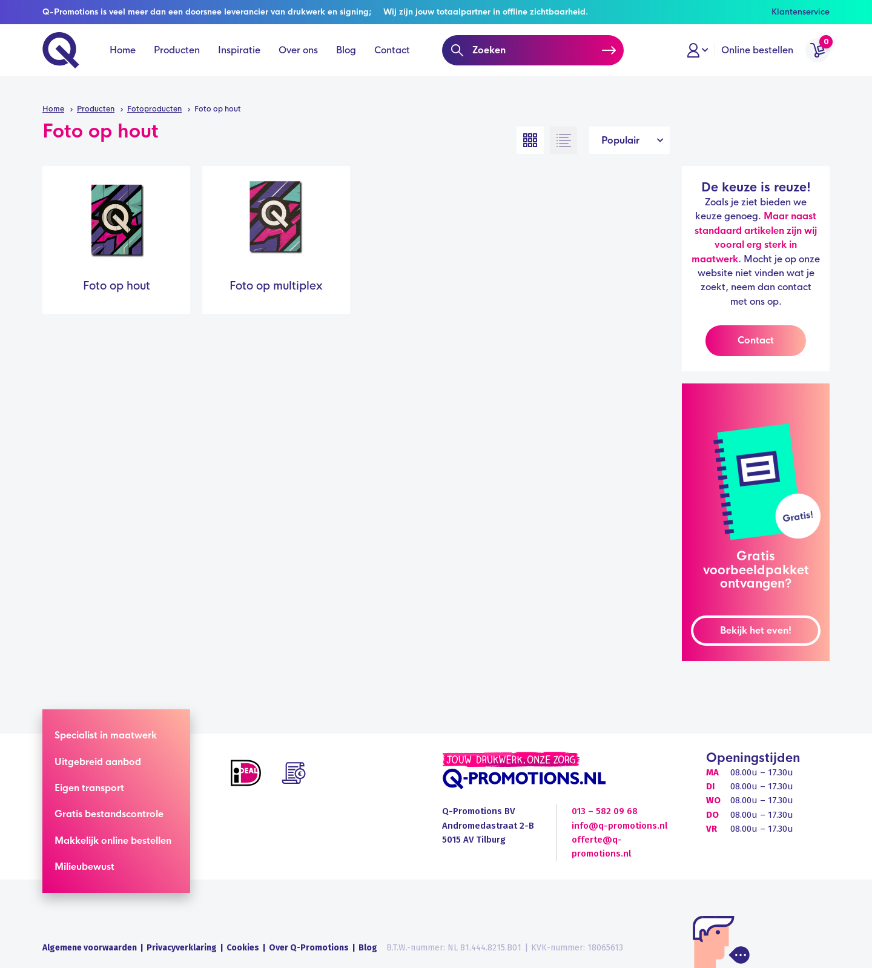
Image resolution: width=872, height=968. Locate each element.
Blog (346, 61)
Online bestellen (757, 61)
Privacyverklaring (182, 948)
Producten (177, 61)
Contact (392, 61)
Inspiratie (239, 61)
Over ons (298, 61)
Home (123, 61)
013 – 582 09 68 (605, 811)
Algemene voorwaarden (89, 948)
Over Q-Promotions (309, 948)
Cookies (242, 948)
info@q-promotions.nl (619, 825)
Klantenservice (800, 12)
